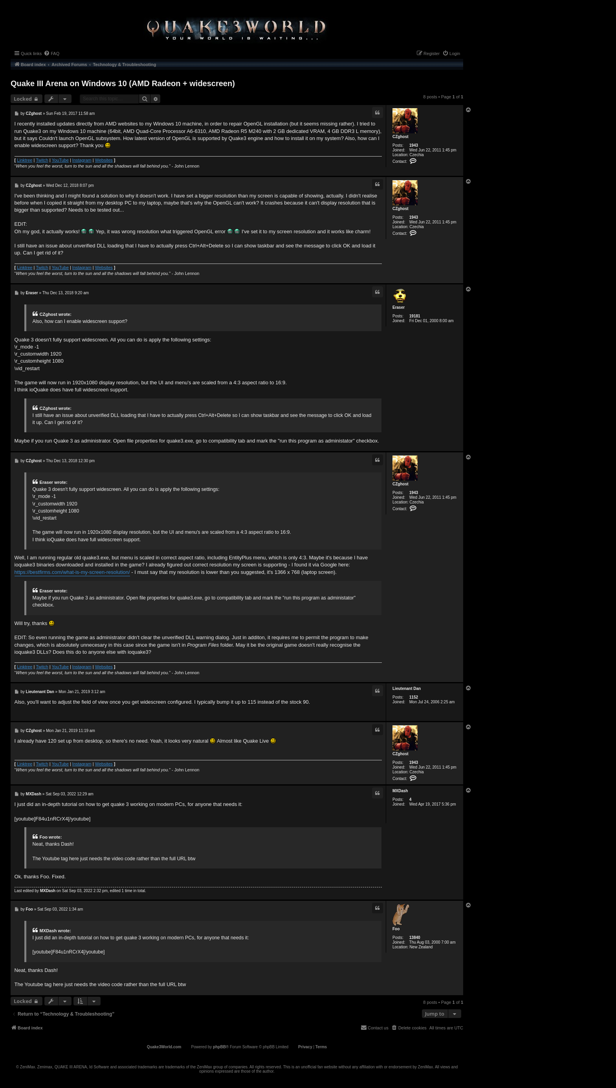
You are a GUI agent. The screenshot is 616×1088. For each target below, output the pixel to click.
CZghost (400, 137)
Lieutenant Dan (406, 688)
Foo (396, 929)
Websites (104, 160)
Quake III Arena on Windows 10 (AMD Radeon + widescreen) (123, 83)
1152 (413, 697)
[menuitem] (51, 53)
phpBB (219, 1047)
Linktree (24, 160)
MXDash (400, 791)
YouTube (60, 160)
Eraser (398, 307)
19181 (414, 316)
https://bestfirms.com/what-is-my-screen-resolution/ (72, 572)
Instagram (82, 160)
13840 (414, 937)
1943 (413, 145)
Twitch (42, 160)
